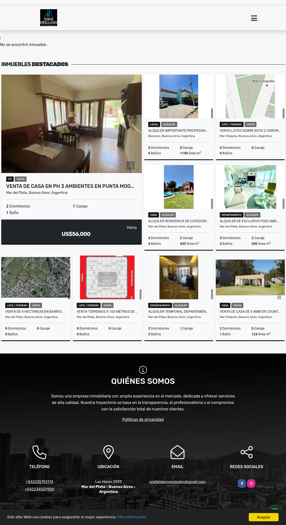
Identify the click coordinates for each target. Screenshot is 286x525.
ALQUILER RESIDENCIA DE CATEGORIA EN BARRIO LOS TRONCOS (178, 221)
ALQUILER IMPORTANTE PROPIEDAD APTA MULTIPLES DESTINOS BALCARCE (178, 130)
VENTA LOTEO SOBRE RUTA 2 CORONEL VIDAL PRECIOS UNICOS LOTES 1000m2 (250, 130)
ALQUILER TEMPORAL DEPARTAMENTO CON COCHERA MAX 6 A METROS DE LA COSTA (178, 311)
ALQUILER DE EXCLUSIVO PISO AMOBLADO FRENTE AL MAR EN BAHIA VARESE (250, 221)
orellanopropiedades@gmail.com (177, 482)
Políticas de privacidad (143, 419)
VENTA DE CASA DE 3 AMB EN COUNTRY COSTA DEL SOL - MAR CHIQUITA (250, 311)
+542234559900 (39, 489)
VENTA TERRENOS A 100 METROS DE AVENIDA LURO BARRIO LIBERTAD (107, 311)
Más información (132, 517)
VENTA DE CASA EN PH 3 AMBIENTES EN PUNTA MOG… (70, 186)
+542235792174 (39, 482)
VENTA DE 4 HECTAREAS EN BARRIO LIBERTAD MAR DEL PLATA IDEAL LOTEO (35, 311)
